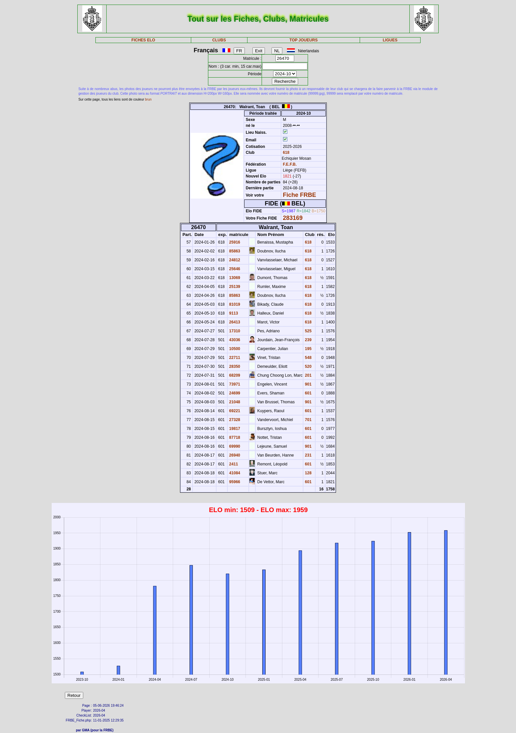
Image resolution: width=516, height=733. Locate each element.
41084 (234, 473)
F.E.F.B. (290, 164)
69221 (234, 411)
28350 (234, 366)
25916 (234, 242)
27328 (234, 419)
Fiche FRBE (299, 195)
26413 (234, 322)
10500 (234, 348)
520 (307, 366)
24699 (234, 393)
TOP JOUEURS (304, 40)
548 (307, 357)
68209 (234, 375)
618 (285, 152)
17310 (234, 331)
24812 (234, 260)
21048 (234, 402)
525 (307, 331)
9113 (233, 313)
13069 (234, 277)
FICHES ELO (143, 40)
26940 (234, 455)
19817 (234, 428)
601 (307, 393)
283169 (292, 218)
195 (307, 348)
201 (307, 375)
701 (307, 419)
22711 (234, 357)
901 (307, 384)
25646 (234, 269)
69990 (234, 446)
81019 (234, 304)
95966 (234, 482)
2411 (233, 464)
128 (307, 473)
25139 (234, 286)
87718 (234, 437)
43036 (234, 340)
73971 (234, 384)
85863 (234, 251)
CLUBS (219, 40)
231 (307, 455)
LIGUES (390, 40)
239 (307, 340)
